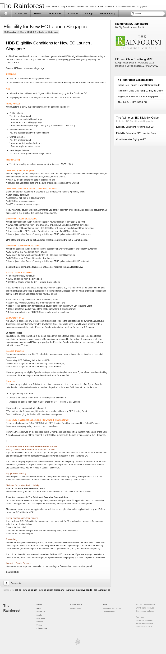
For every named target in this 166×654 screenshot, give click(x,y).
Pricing (89, 13)
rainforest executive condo (79, 590)
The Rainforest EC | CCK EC (132, 102)
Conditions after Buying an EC (131, 139)
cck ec (18, 590)
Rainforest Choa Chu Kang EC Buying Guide (140, 90)
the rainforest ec (102, 590)
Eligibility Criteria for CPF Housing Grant (136, 133)
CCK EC (30, 32)
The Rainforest (22, 6)
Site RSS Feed (75, 608)
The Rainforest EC (42, 32)
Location (73, 13)
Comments (16, 583)
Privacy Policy (107, 13)
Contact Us (21, 13)
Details (38, 13)
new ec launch (30, 590)
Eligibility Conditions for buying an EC (135, 127)
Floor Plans (55, 13)
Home (6, 13)
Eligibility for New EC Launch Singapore (45, 26)
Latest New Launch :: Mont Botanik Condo (139, 85)
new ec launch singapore (51, 590)
